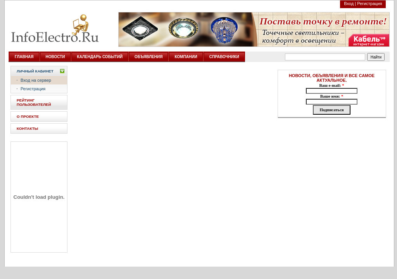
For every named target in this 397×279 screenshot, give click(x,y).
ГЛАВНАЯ (24, 57)
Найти (376, 57)
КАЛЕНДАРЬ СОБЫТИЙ (100, 57)
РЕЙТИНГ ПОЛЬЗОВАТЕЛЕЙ (34, 102)
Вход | (350, 3)
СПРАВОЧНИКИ (224, 57)
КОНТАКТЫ (27, 128)
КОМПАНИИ (185, 57)
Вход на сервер (36, 80)
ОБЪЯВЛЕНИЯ (148, 57)
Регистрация (369, 3)
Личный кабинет (35, 71)
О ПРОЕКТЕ (28, 116)
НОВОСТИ (55, 57)
